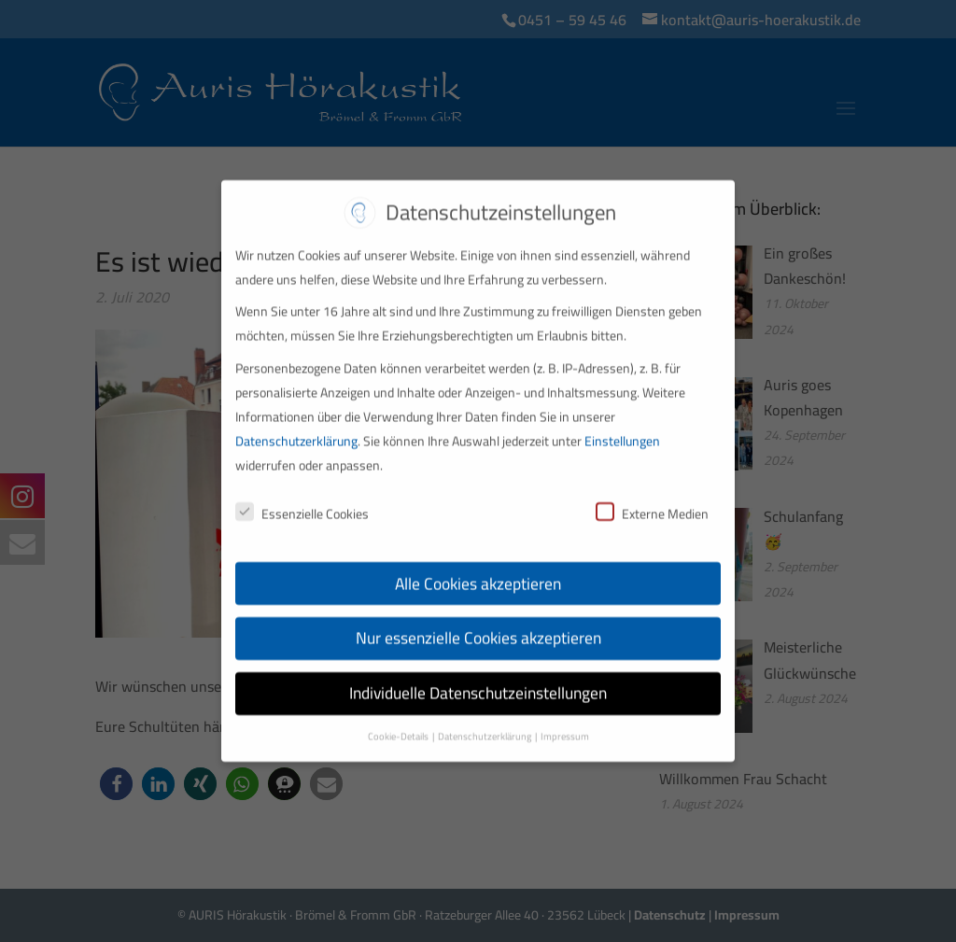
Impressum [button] (565, 725)
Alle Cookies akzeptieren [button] (478, 571)
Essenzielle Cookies (302, 502)
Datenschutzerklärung (296, 429)
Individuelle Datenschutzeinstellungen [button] (478, 682)
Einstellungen (622, 429)
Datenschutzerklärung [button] (485, 725)
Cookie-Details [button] (399, 725)
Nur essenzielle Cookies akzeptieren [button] (478, 627)
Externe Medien (652, 502)
